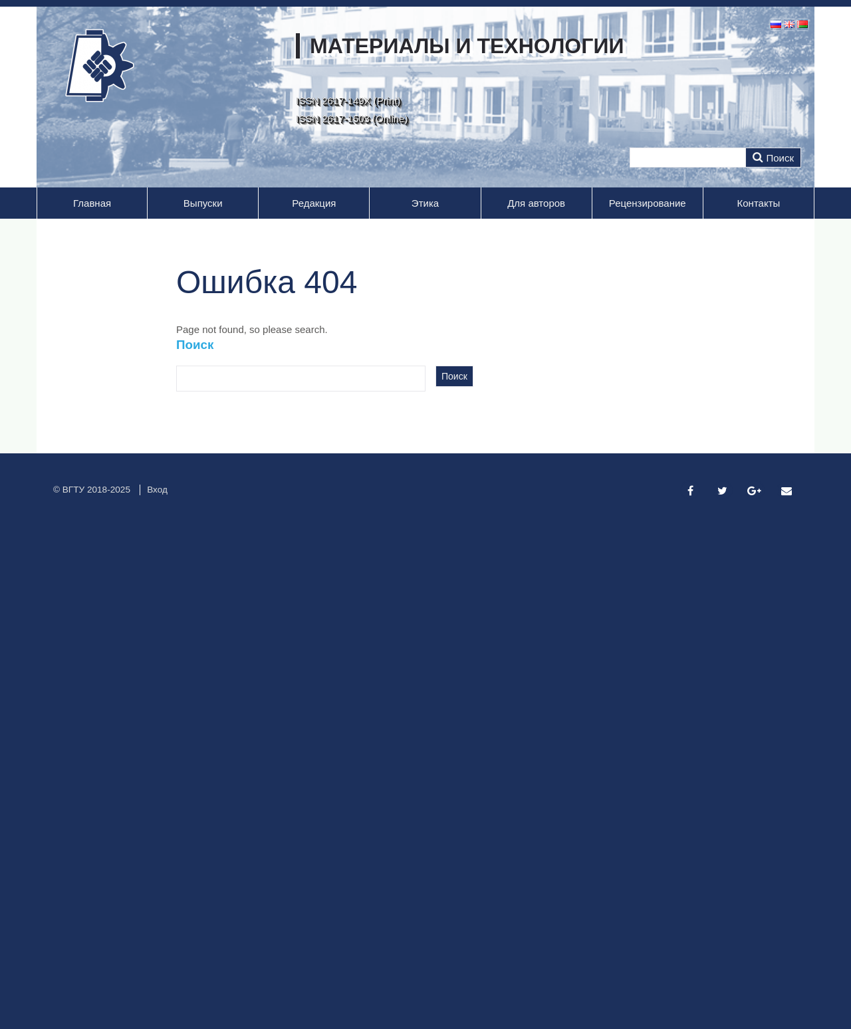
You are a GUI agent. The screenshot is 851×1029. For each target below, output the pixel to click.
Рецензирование (647, 203)
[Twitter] (722, 491)
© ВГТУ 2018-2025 (91, 490)
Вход (157, 490)
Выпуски (203, 203)
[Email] (786, 491)
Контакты (759, 203)
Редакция (314, 203)
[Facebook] (690, 491)
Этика (425, 203)
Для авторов (536, 203)
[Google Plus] (754, 491)
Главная (92, 203)
